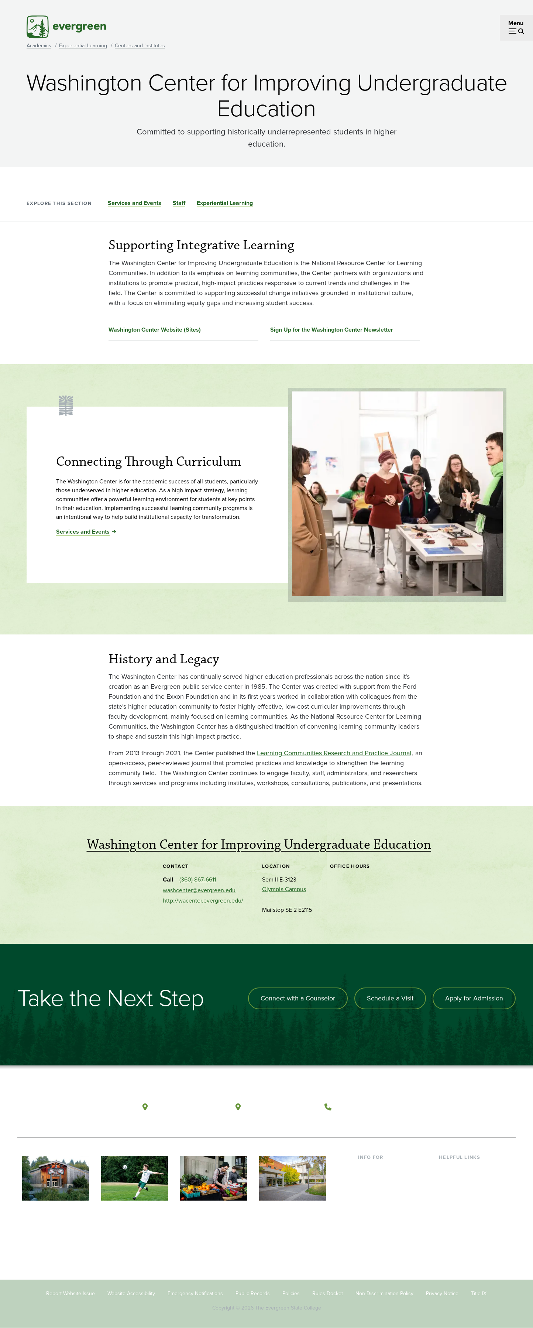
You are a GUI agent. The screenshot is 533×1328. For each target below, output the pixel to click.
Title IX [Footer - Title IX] (478, 1293)
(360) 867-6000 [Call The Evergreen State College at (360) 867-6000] (363, 1107)
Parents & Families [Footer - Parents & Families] (381, 1192)
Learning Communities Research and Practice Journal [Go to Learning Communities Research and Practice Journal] (334, 753)
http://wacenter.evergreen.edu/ (203, 900)
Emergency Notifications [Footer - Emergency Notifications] (195, 1293)
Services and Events (83, 531)
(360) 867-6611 (197, 879)
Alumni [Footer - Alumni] (367, 1228)
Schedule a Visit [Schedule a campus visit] (390, 998)
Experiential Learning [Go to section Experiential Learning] (225, 203)
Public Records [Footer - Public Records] (252, 1293)
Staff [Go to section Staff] (179, 203)
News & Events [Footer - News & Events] (458, 1228)
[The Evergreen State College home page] (70, 1108)
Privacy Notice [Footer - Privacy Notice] (442, 1293)
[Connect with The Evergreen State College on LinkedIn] (483, 1107)
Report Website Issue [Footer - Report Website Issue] (70, 1293)
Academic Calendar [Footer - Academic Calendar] (464, 1216)
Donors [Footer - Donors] (367, 1216)
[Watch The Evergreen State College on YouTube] (452, 1107)
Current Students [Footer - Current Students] (380, 1168)
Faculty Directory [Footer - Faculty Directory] (461, 1180)
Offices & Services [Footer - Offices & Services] (462, 1192)
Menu (515, 23)
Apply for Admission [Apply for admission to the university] (474, 998)
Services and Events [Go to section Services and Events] (134, 203)
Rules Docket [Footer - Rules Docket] (327, 1293)
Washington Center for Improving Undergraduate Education (259, 844)
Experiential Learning (83, 45)
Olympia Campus (284, 889)
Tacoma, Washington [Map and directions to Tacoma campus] (281, 1107)
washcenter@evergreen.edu (199, 890)
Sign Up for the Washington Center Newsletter (331, 329)
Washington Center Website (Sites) (155, 329)
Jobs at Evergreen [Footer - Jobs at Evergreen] (462, 1240)
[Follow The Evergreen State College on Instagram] (467, 1107)
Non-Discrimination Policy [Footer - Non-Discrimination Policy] (384, 1293)
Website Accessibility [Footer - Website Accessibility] (131, 1293)
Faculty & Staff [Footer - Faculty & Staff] (376, 1204)
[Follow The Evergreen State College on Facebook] (437, 1107)
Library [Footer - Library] (447, 1168)
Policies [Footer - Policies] (291, 1293)
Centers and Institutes (140, 45)
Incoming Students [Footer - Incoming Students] (382, 1180)
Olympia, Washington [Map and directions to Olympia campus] (188, 1107)
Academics (39, 45)
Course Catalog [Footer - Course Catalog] (459, 1204)
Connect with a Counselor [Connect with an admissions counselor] (298, 998)
